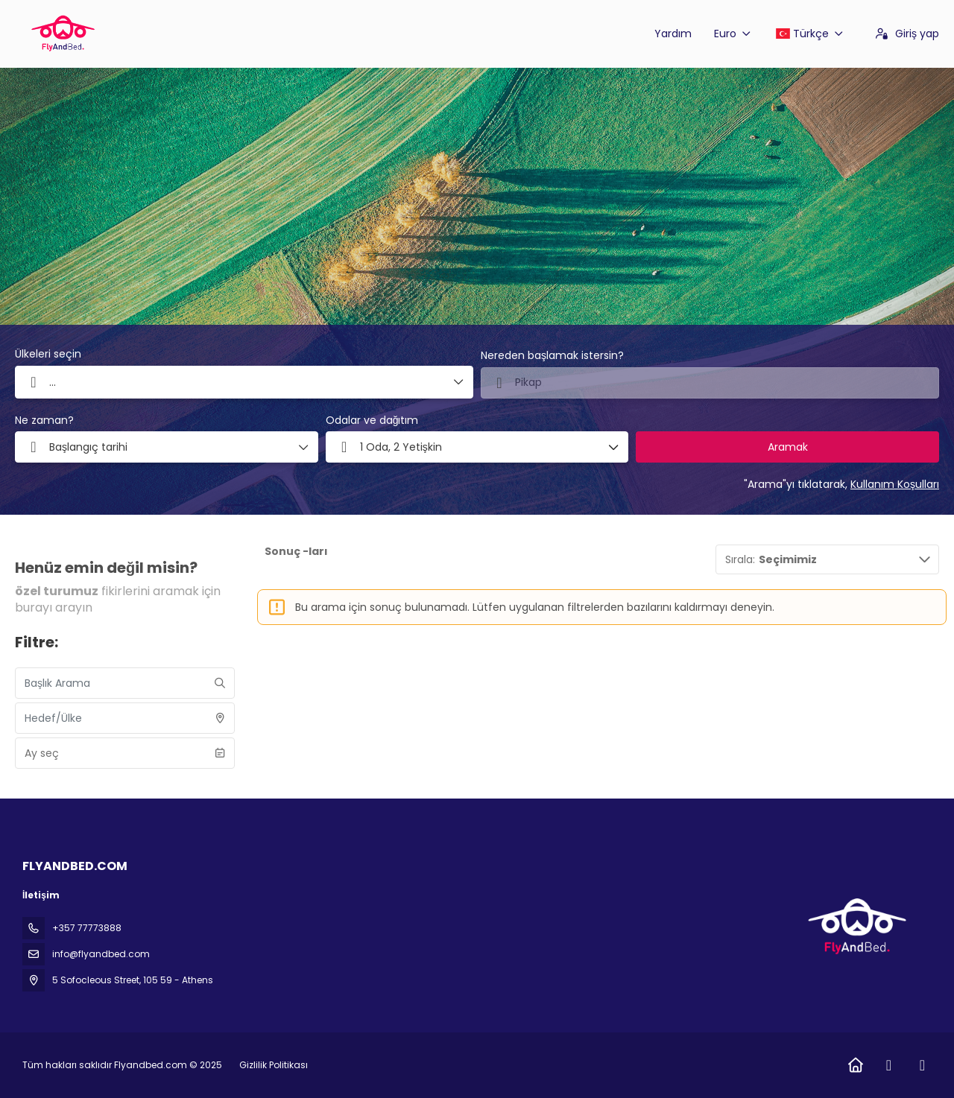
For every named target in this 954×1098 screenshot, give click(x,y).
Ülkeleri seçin (48, 354)
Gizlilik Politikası (273, 1065)
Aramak (788, 446)
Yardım (673, 33)
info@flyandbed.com (101, 954)
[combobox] (710, 383)
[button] (477, 447)
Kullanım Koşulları (894, 484)
